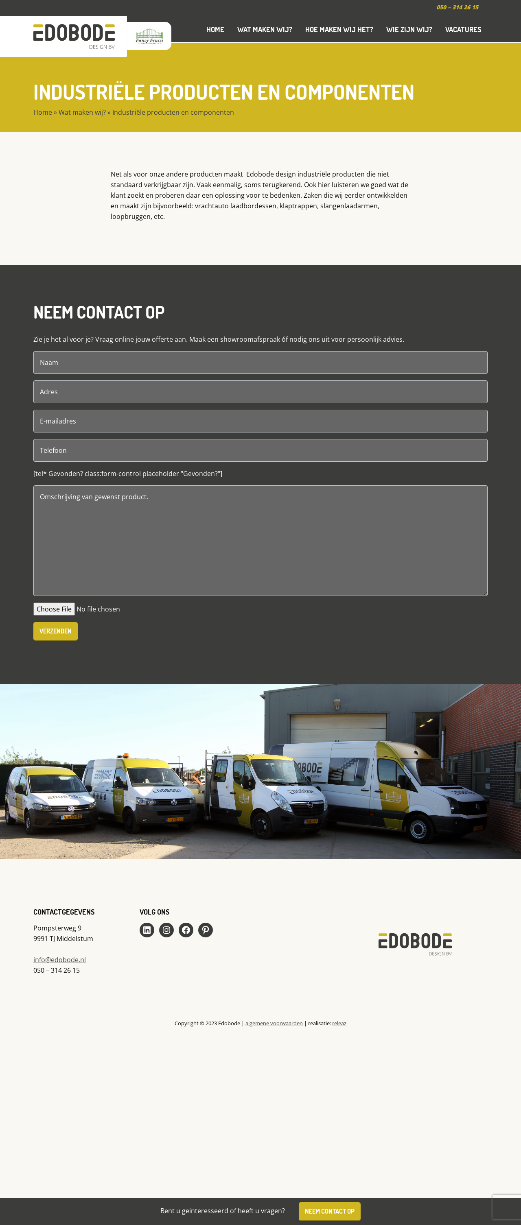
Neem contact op (330, 1211)
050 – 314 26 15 (457, 7)
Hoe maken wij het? (339, 29)
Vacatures (463, 29)
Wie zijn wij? (409, 29)
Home (215, 29)
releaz (339, 1023)
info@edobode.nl (59, 959)
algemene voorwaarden (274, 1023)
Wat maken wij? (264, 29)
